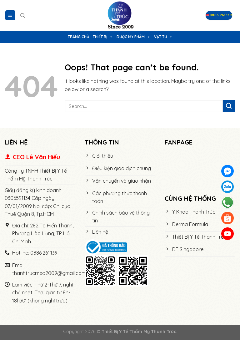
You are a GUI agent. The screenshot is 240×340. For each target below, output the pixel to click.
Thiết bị (103, 36)
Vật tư (163, 36)
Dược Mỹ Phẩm (133, 36)
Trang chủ (78, 36)
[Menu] (10, 15)
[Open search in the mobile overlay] (22, 15)
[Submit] (229, 106)
